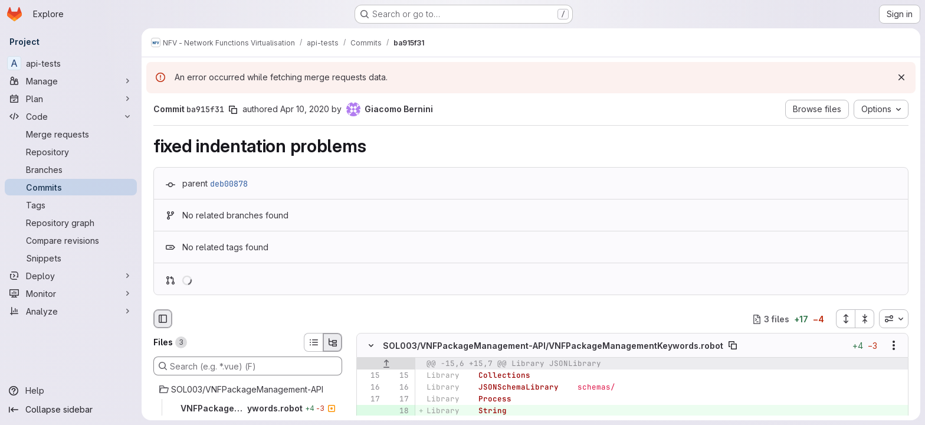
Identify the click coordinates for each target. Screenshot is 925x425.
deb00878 (229, 183)
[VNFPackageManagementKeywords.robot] (248, 408)
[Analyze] (71, 311)
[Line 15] (370, 376)
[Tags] (71, 205)
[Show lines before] (386, 364)
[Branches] (71, 169)
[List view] (313, 342)
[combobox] (893, 318)
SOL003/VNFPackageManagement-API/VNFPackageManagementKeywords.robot (553, 346)
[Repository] (71, 151)
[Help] (71, 390)
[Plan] (71, 98)
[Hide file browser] (162, 318)
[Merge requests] (71, 134)
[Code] (71, 116)
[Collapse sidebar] (71, 409)
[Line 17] (370, 400)
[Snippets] (71, 258)
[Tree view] (332, 342)
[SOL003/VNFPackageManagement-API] (248, 389)
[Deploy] (71, 275)
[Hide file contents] (371, 346)
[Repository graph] (71, 222)
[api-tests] (71, 63)
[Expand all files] (845, 318)
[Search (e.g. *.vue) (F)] (247, 366)
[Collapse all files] (864, 318)
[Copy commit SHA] (233, 110)
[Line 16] (370, 388)
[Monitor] (71, 293)
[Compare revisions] (71, 240)
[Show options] (894, 346)
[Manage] (71, 81)
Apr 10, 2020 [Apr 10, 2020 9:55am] (304, 109)
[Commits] (71, 187)
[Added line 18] (399, 411)
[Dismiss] (901, 77)
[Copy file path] (733, 346)
